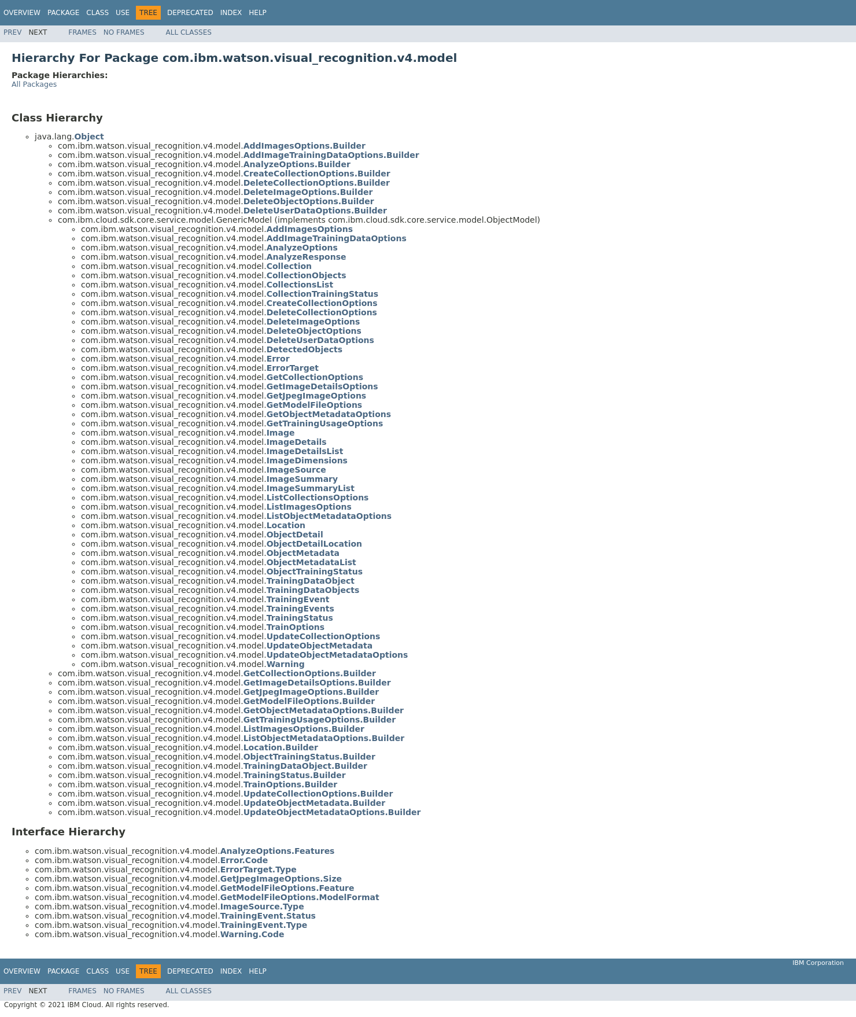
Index (231, 13)
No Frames (124, 32)
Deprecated (190, 13)
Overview (21, 13)
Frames (82, 32)
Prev (12, 32)
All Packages (34, 84)
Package (63, 13)
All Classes (189, 32)
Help (258, 13)
